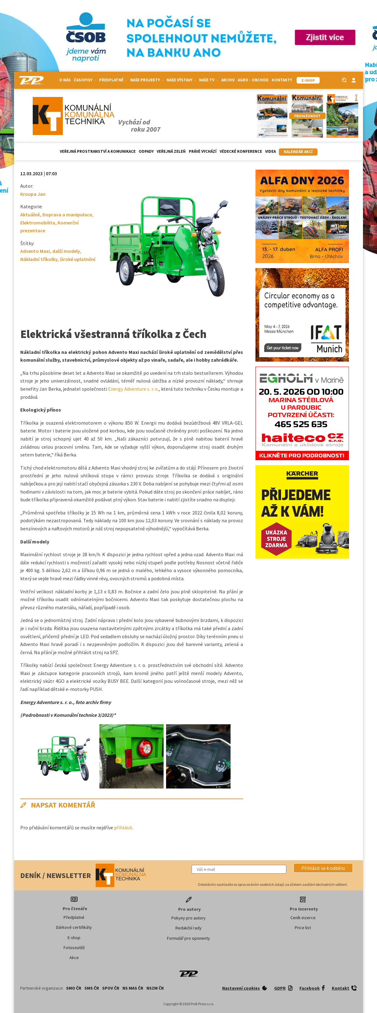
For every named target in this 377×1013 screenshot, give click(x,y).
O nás (65, 80)
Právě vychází (203, 151)
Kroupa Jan (32, 194)
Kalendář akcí (298, 151)
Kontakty (282, 80)
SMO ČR (73, 988)
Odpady (146, 151)
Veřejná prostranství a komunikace (98, 151)
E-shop (74, 937)
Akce (74, 957)
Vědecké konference (241, 151)
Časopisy (85, 80)
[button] (323, 868)
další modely (66, 251)
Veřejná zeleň (171, 151)
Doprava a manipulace (67, 214)
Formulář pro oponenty (188, 938)
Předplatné (113, 80)
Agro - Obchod (253, 80)
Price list (303, 927)
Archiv (228, 80)
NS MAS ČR (132, 988)
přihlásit (123, 827)
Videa (270, 151)
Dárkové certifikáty (74, 927)
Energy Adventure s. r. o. (133, 389)
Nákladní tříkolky (38, 259)
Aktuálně (30, 214)
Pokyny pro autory (188, 918)
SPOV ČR (110, 988)
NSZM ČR (155, 988)
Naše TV (208, 80)
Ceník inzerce (303, 917)
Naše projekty (147, 80)
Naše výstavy (181, 80)
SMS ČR (91, 988)
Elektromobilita (37, 222)
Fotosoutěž (74, 947)
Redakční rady (188, 928)
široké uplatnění (77, 259)
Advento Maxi (35, 251)
